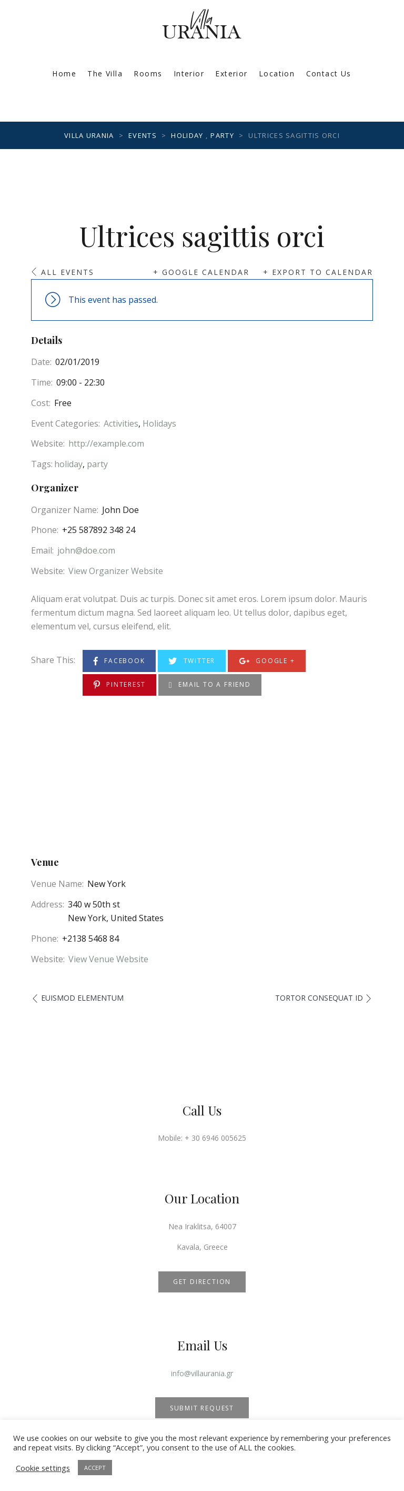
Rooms (148, 73)
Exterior (231, 73)
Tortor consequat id (319, 998)
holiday (68, 464)
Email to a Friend (210, 685)
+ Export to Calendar (318, 272)
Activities (121, 423)
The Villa (105, 73)
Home (64, 73)
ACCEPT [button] (95, 1468)
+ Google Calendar (201, 272)
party (97, 464)
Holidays (159, 423)
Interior (189, 73)
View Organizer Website (115, 571)
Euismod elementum (82, 998)
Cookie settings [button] (43, 1468)
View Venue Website (108, 959)
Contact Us (328, 73)
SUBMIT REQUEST (202, 1408)
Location (277, 73)
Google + (267, 661)
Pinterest (120, 685)
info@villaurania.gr (202, 1373)
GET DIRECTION (202, 1281)
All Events (67, 272)
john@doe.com (86, 550)
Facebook (119, 661)
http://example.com (106, 443)
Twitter (191, 661)
